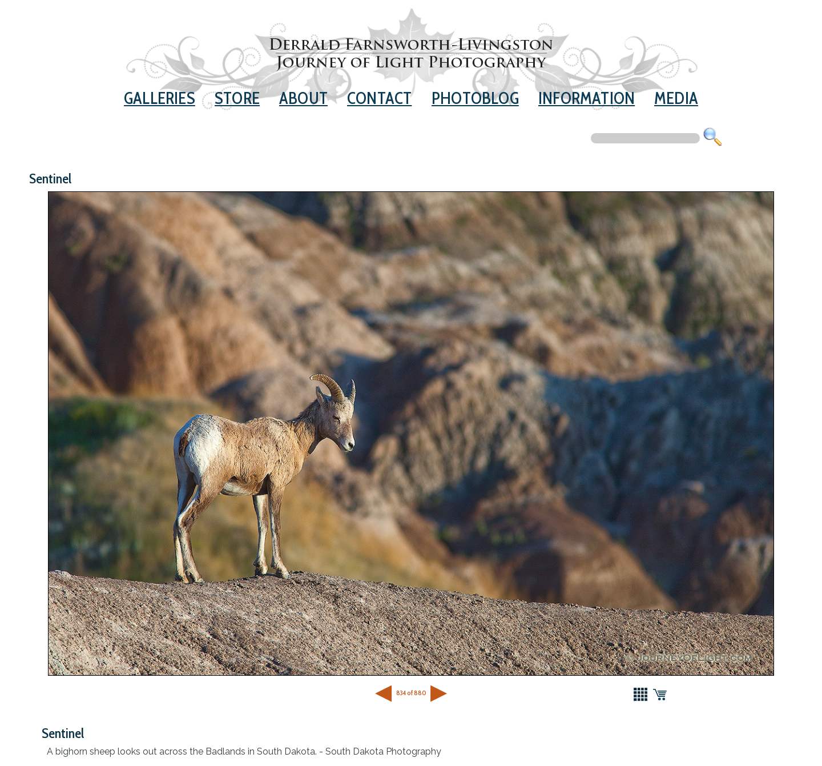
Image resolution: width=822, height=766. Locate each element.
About (303, 98)
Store (237, 98)
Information (586, 98)
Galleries (159, 98)
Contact (379, 98)
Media (676, 98)
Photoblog (475, 98)
